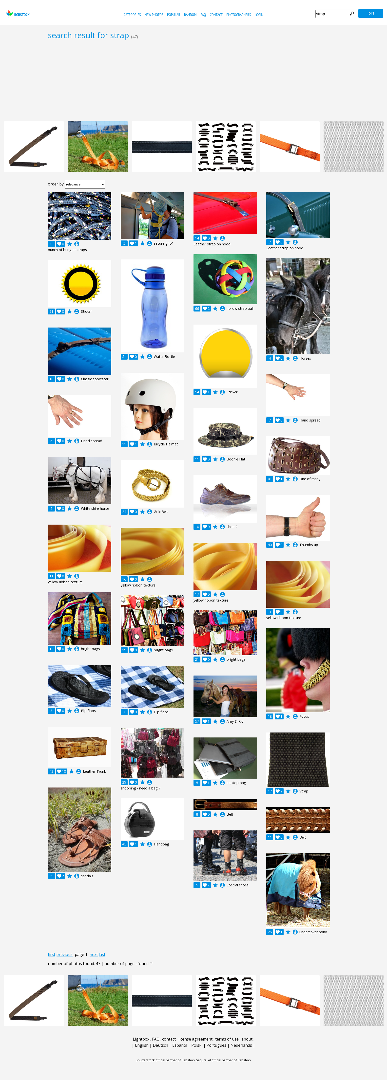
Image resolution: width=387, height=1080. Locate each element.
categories (132, 14)
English (142, 1045)
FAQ (203, 14)
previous (64, 954)
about (246, 1039)
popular (173, 14)
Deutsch (160, 1045)
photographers (238, 14)
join (371, 13)
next (94, 954)
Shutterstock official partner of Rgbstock (165, 1060)
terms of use (227, 1039)
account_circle (77, 244)
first (51, 954)
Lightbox (141, 1039)
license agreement (195, 1039)
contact (216, 14)
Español (179, 1045)
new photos (154, 14)
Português (216, 1045)
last (102, 954)
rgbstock (17, 13)
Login (259, 14)
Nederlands (241, 1045)
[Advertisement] (193, 80)
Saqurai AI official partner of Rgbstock (223, 1060)
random (190, 14)
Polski (196, 1045)
